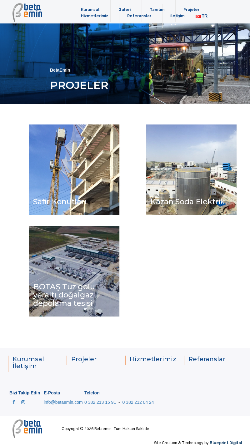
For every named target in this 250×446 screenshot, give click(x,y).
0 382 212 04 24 (138, 402)
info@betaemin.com (63, 402)
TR (202, 15)
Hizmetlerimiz (94, 16)
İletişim (177, 16)
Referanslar (139, 16)
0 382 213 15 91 (100, 402)
